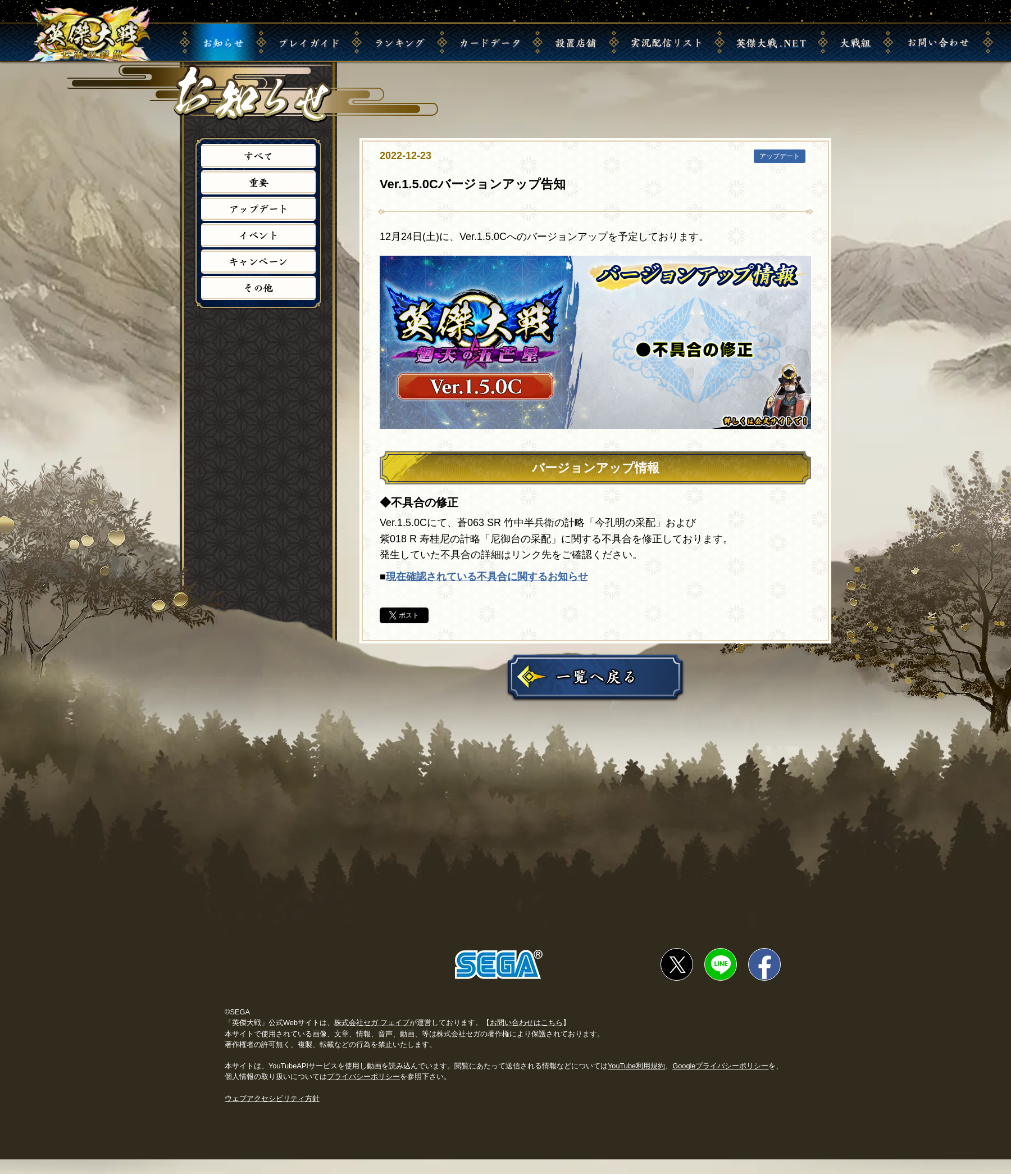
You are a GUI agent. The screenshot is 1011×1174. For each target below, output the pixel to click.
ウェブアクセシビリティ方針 (272, 1112)
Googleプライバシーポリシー (720, 1080)
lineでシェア (720, 979)
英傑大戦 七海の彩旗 (95, 35)
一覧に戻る (595, 677)
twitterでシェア (677, 979)
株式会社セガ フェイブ (371, 1037)
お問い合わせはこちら (526, 1037)
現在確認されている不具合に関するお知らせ (487, 576)
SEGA (499, 979)
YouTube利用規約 (636, 1080)
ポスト (409, 615)
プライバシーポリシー (363, 1091)
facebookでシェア (764, 979)
